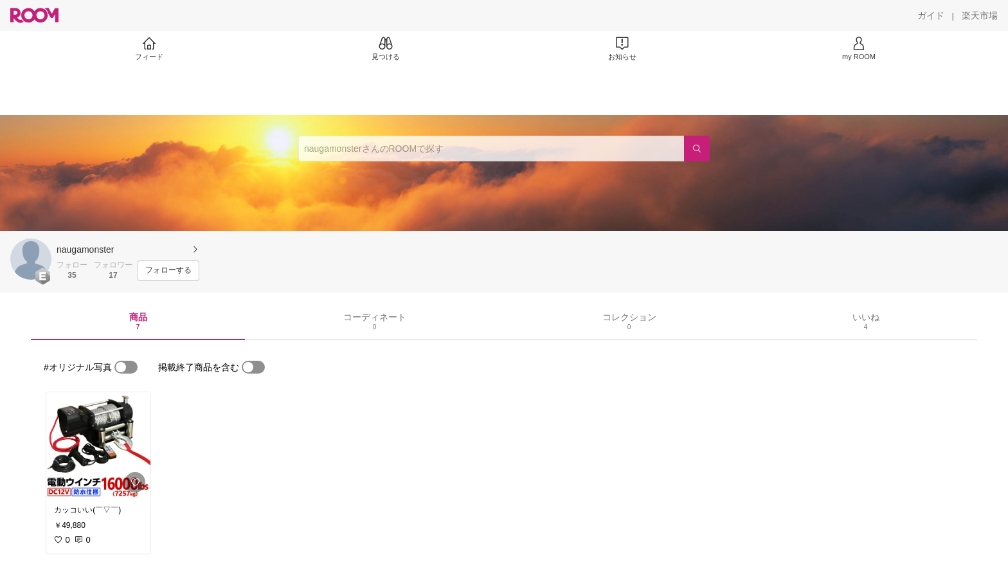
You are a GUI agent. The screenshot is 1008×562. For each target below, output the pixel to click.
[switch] (126, 367)
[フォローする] (168, 270)
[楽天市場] (980, 15)
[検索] (697, 148)
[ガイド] (930, 15)
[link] (98, 445)
